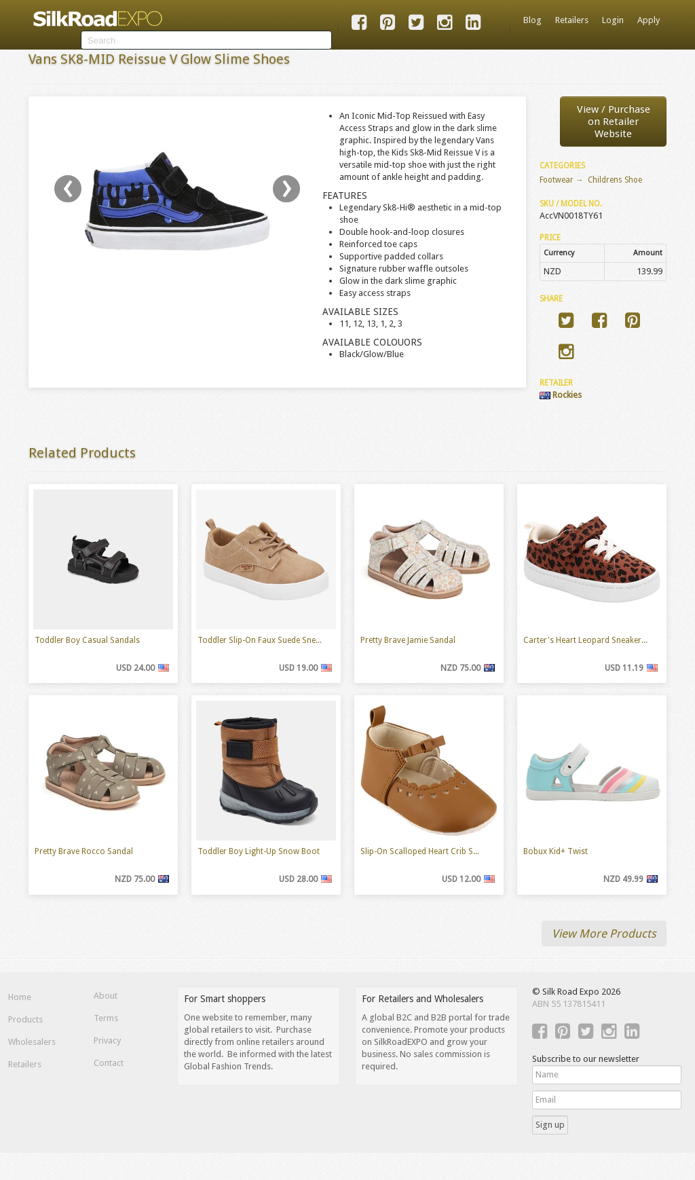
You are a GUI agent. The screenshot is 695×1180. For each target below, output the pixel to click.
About (105, 996)
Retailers (571, 20)
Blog (532, 20)
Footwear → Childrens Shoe (591, 180)
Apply (648, 20)
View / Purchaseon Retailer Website (613, 121)
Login (613, 20)
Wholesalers (32, 1042)
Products (25, 1019)
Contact (109, 1063)
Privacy (107, 1040)
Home (19, 997)
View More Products (604, 933)
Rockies (561, 395)
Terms (106, 1018)
